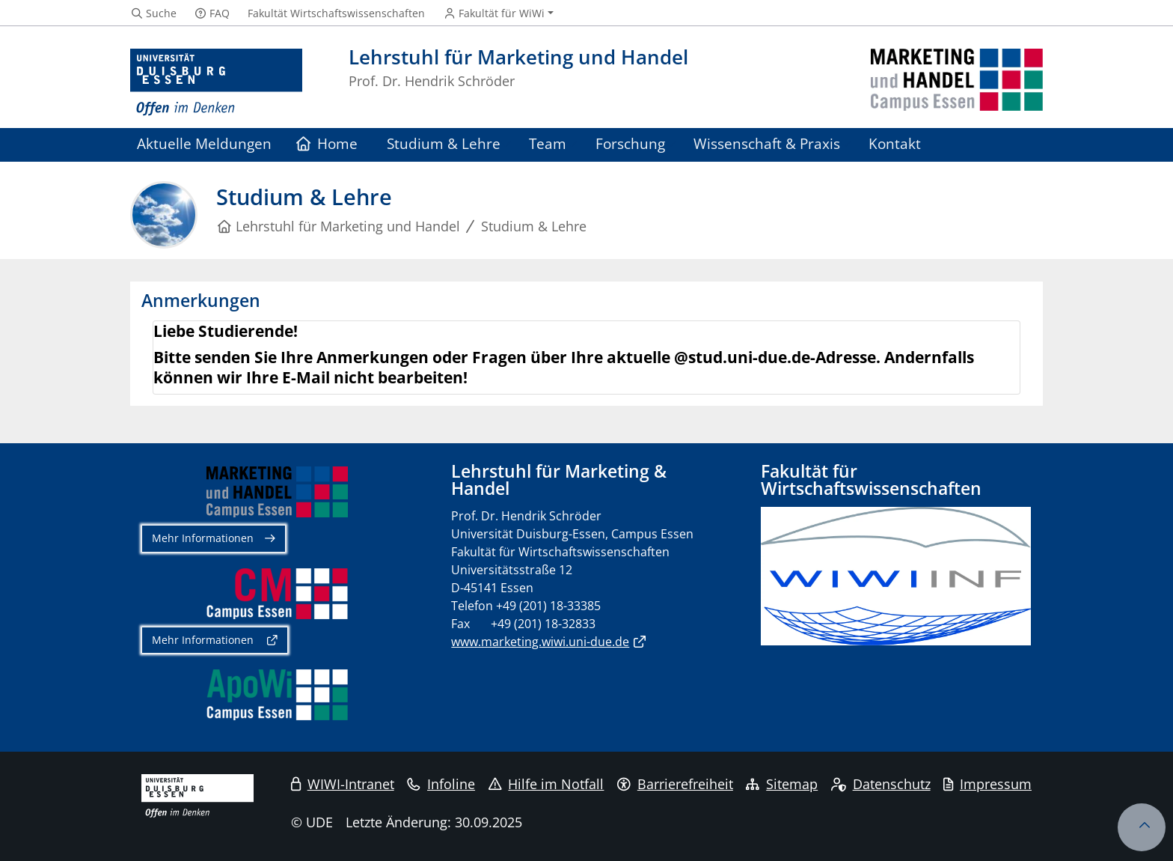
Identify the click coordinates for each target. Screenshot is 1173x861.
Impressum (987, 784)
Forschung (630, 143)
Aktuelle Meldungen (204, 143)
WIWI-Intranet (342, 784)
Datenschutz (881, 784)
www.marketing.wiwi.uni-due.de (540, 641)
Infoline (441, 784)
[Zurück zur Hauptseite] (957, 83)
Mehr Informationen (203, 538)
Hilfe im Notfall (546, 784)
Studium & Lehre (443, 143)
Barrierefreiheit (675, 784)
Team (547, 143)
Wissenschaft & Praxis (766, 143)
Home (327, 143)
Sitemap (782, 784)
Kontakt (895, 143)
